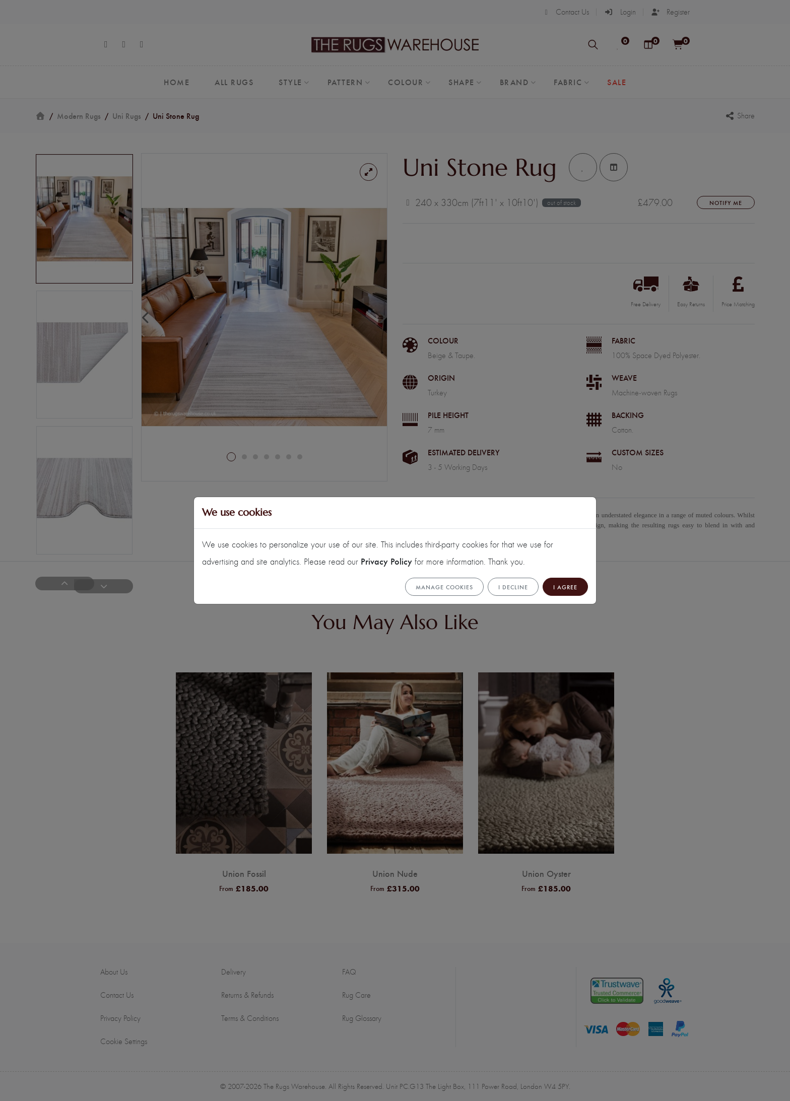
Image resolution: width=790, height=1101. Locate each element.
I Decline (513, 587)
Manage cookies (444, 587)
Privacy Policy (386, 561)
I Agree (565, 587)
